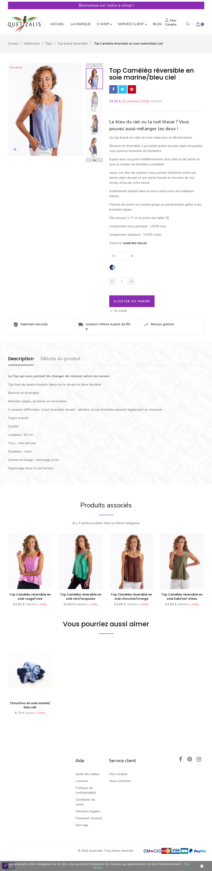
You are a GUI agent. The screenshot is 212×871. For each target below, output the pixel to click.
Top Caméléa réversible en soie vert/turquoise (80, 596)
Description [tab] (21, 359)
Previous (94, 65)
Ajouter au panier (132, 301)
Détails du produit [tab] (61, 359)
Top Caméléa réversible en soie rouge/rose (30, 596)
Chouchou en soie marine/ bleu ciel (30, 705)
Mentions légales (87, 811)
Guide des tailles (87, 774)
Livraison (81, 781)
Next (94, 160)
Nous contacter (120, 781)
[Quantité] (122, 281)
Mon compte (118, 774)
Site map (81, 825)
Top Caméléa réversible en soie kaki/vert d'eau (182, 596)
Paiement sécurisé (88, 818)
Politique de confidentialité (85, 790)
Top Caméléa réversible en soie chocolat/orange (131, 596)
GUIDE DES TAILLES (135, 243)
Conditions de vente (85, 802)
